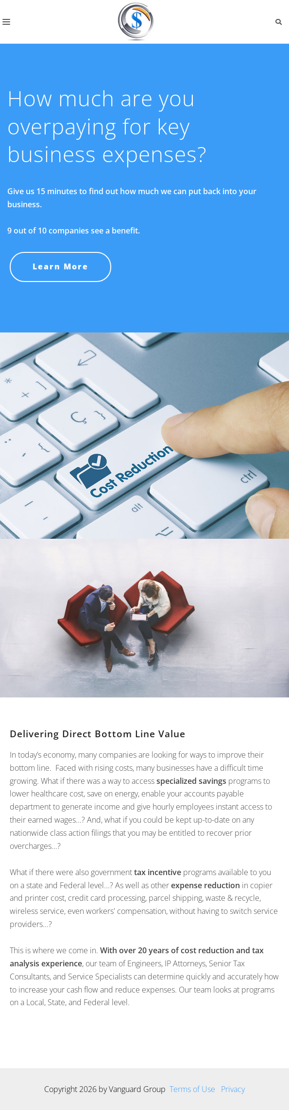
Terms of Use (192, 1089)
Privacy (233, 1089)
